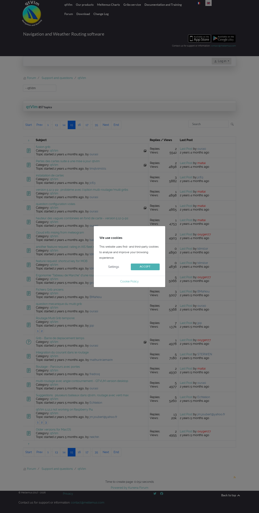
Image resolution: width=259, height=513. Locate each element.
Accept (145, 266)
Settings (113, 267)
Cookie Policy (129, 281)
